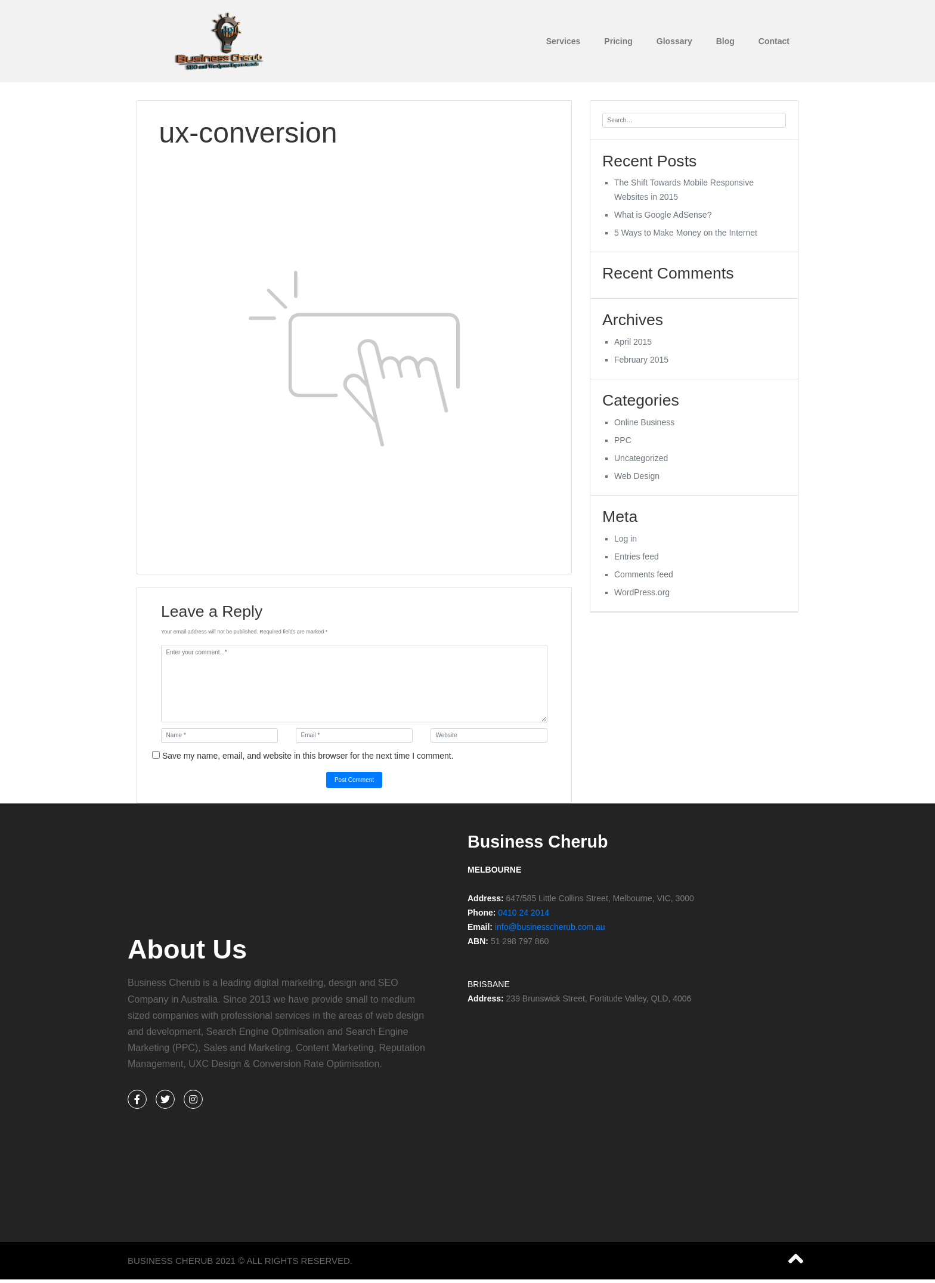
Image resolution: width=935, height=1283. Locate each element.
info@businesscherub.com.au (550, 926)
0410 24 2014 (523, 912)
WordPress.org (642, 597)
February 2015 (641, 362)
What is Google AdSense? (662, 216)
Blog (725, 41)
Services (563, 41)
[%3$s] (637, 1067)
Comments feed (643, 579)
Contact (774, 41)
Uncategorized (641, 462)
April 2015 (633, 345)
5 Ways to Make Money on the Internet (685, 234)
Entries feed (636, 561)
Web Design (637, 480)
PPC (622, 444)
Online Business (644, 426)
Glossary (674, 41)
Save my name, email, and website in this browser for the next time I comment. (308, 754)
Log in (625, 543)
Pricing (618, 41)
